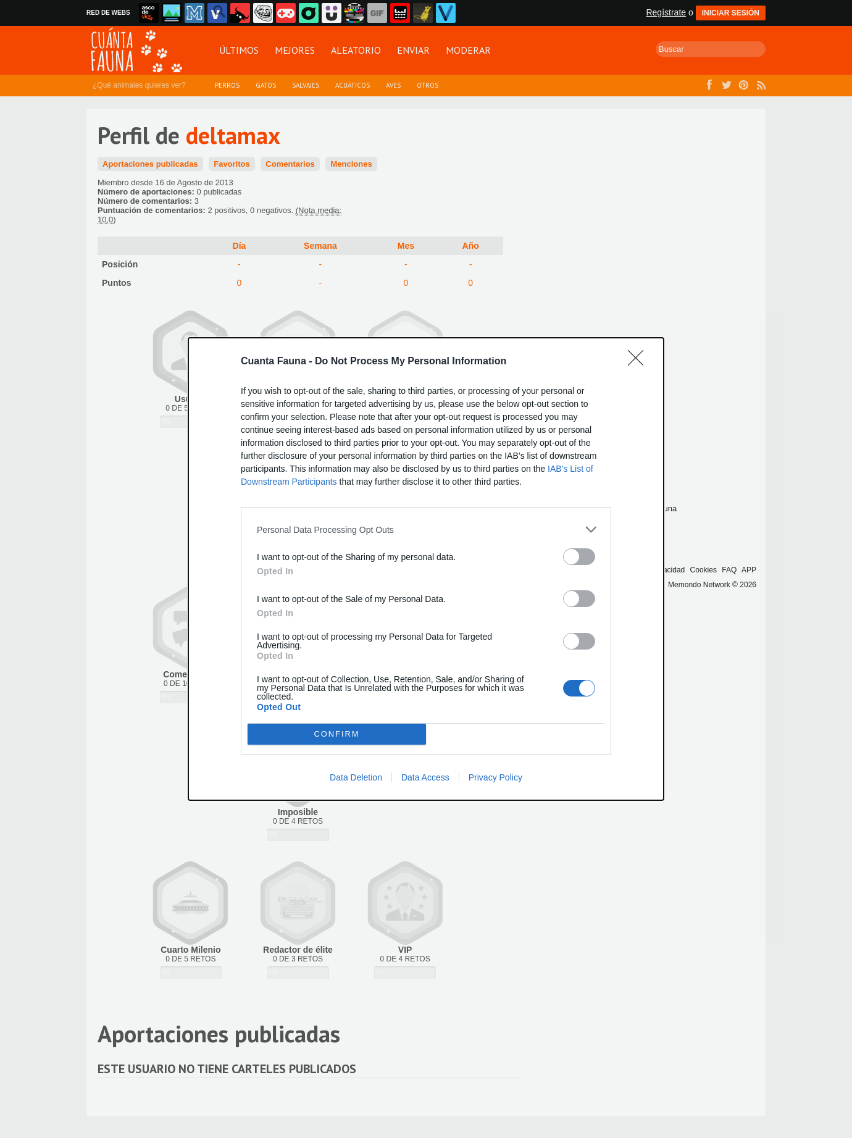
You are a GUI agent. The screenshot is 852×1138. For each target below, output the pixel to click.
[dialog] (426, 569)
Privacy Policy (495, 777)
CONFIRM (337, 734)
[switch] (579, 556)
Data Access (425, 777)
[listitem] (426, 529)
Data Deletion (356, 777)
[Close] (639, 362)
